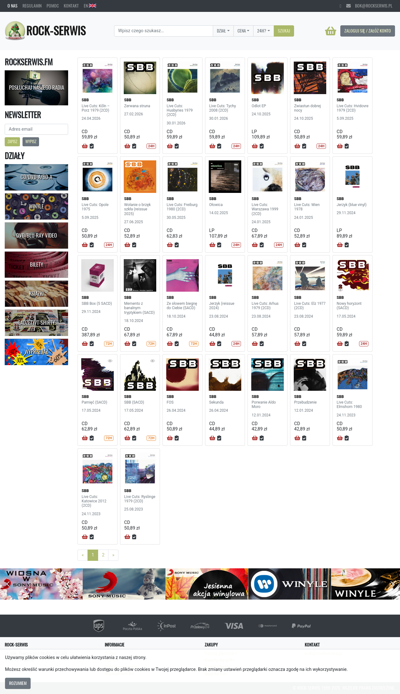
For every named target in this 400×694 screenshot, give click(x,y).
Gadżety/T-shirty (36, 322)
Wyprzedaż (36, 351)
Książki (36, 293)
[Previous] (83, 555)
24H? (261, 31)
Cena (242, 31)
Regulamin (32, 6)
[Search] (163, 31)
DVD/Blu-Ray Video (36, 235)
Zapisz (12, 141)
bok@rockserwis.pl (369, 6)
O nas (13, 6)
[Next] (113, 555)
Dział (221, 31)
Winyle (36, 206)
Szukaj (284, 31)
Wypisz (30, 141)
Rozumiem (18, 683)
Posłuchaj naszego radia (36, 87)
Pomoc (53, 6)
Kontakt (71, 6)
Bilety (36, 264)
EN (90, 6)
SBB (85, 100)
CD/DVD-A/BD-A (36, 177)
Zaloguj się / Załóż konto (367, 31)
